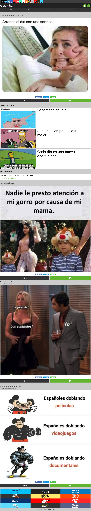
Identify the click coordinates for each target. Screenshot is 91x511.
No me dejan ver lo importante (10, 282)
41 (25, 381)
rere (3, 17)
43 (25, 278)
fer (2, 283)
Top (29, 9)
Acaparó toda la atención (8, 183)
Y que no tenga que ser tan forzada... (12, 15)
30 (25, 101)
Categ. (55, 9)
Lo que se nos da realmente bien (11, 386)
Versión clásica (51, 509)
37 (25, 485)
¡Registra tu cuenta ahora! (8, 178)
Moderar (78, 9)
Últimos (12, 9)
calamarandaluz (5, 388)
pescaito (4, 184)
